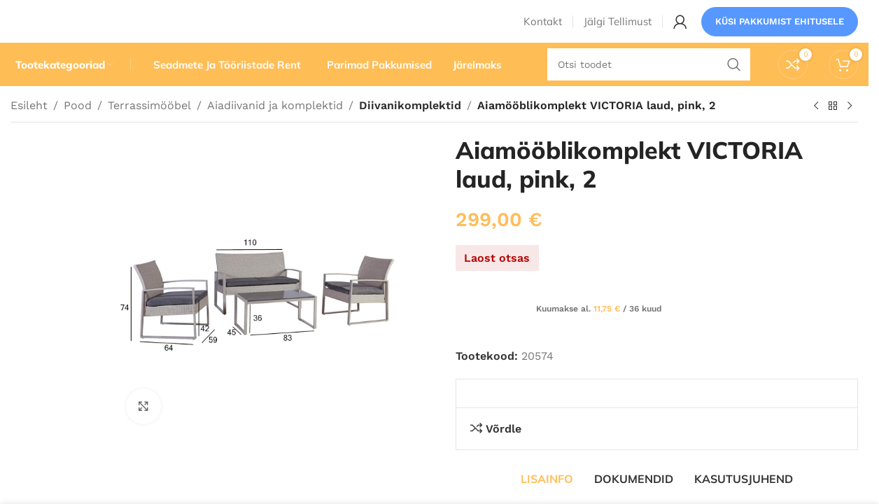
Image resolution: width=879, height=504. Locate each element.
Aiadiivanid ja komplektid (275, 131)
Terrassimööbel (149, 131)
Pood (78, 131)
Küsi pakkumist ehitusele (779, 31)
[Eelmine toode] (816, 132)
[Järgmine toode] (849, 132)
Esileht (29, 131)
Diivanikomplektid (407, 131)
